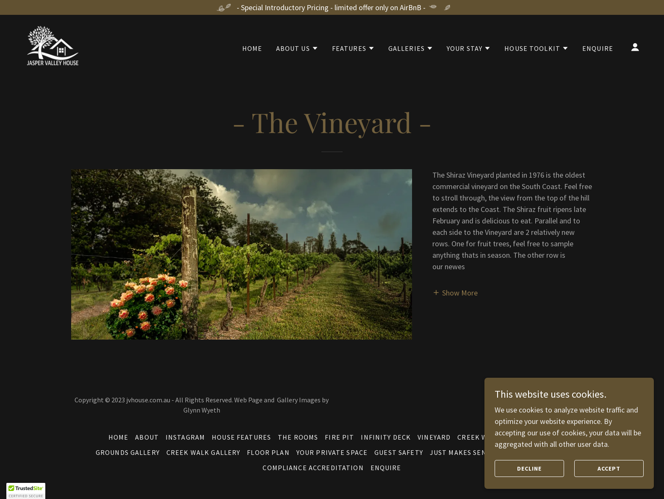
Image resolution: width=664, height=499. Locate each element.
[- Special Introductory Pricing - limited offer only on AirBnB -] (332, 7)
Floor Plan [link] (268, 452)
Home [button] (118, 437)
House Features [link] (241, 437)
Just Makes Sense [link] (462, 452)
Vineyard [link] (434, 437)
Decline (529, 468)
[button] (297, 48)
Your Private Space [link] (332, 452)
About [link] (147, 437)
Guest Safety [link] (398, 452)
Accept (609, 468)
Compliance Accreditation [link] (313, 467)
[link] (51, 46)
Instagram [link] (185, 437)
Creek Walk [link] (478, 437)
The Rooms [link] (298, 437)
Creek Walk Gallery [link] (203, 452)
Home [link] (252, 48)
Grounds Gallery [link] (128, 452)
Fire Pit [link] (339, 437)
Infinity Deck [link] (386, 437)
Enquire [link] (597, 48)
